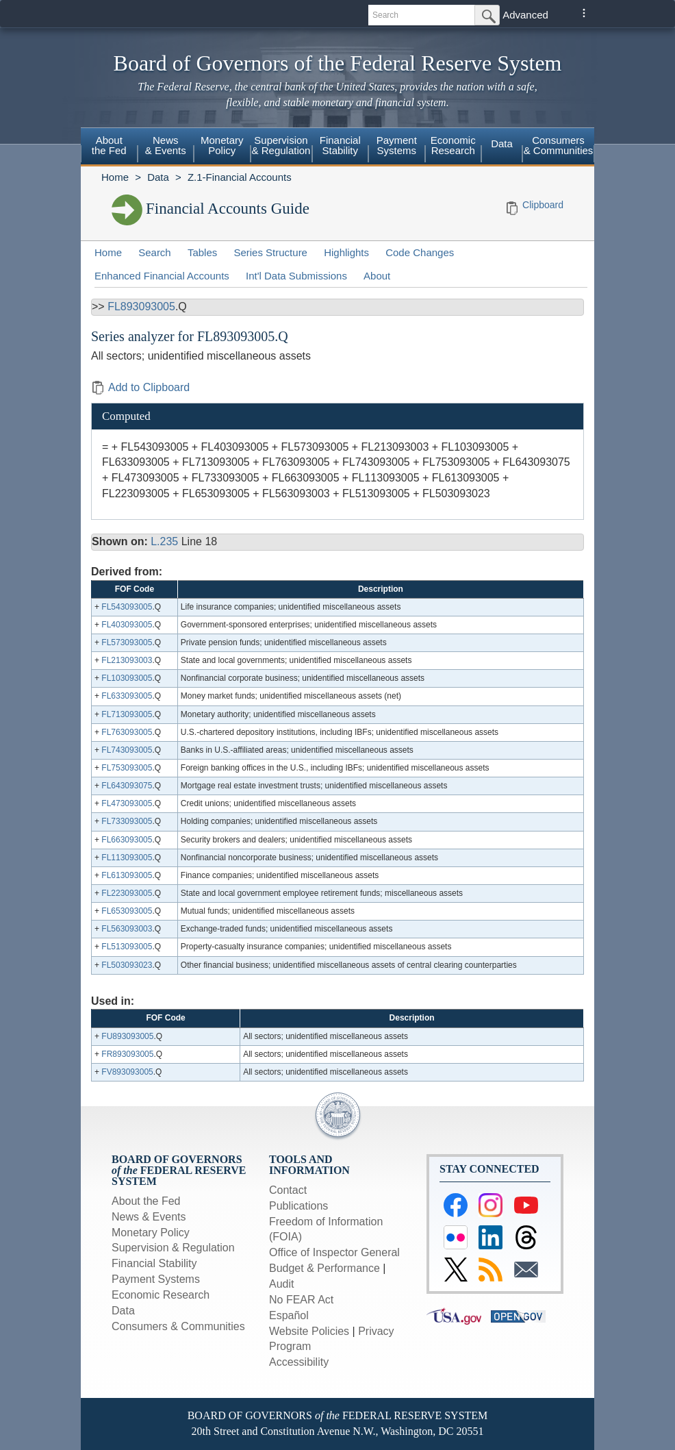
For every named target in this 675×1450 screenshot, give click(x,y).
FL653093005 (126, 911)
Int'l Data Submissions (296, 276)
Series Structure (270, 252)
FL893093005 (141, 306)
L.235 (164, 541)
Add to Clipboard (140, 387)
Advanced (525, 15)
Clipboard (542, 204)
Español (289, 1315)
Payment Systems (156, 1279)
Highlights (346, 252)
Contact (288, 1190)
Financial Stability (154, 1263)
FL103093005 (126, 678)
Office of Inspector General (334, 1252)
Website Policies (309, 1331)
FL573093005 (126, 642)
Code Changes (419, 252)
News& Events (165, 145)
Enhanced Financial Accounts (161, 276)
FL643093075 (126, 785)
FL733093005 (126, 821)
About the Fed (146, 1201)
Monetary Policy (151, 1232)
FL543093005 (126, 607)
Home (115, 177)
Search (154, 252)
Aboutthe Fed (109, 145)
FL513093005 (126, 946)
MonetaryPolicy (222, 145)
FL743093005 (126, 750)
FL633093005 (126, 696)
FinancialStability (340, 145)
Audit (281, 1284)
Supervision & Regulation (173, 1247)
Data (502, 143)
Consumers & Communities (559, 145)
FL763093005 (126, 732)
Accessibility (299, 1362)
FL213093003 (126, 660)
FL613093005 (126, 875)
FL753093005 (126, 768)
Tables (202, 252)
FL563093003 (126, 929)
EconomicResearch (453, 145)
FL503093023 (126, 965)
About (377, 276)
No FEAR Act (301, 1299)
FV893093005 (127, 1072)
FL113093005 (126, 857)
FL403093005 (126, 624)
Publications (298, 1206)
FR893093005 (127, 1054)
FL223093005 (126, 893)
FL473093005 (126, 803)
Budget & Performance (324, 1268)
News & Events (149, 1217)
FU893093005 (127, 1036)
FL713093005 (126, 714)
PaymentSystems (397, 145)
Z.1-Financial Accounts (240, 177)
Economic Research (160, 1295)
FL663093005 (126, 840)
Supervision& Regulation (281, 145)
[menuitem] (109, 147)
